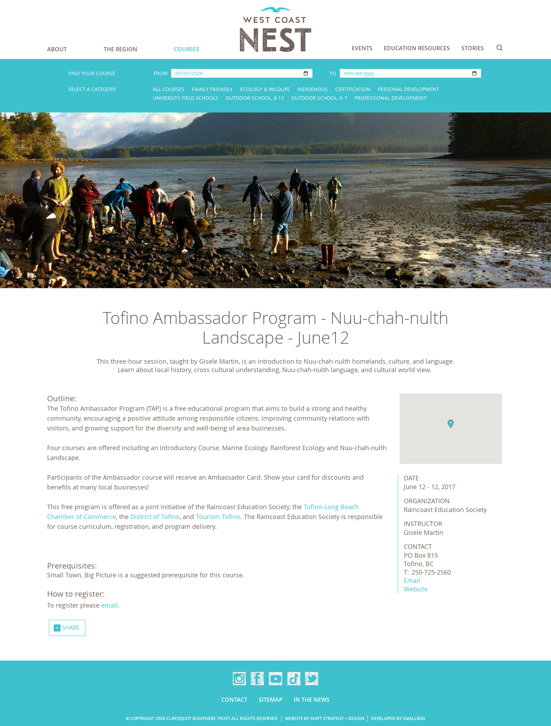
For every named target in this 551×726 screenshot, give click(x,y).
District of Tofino (155, 516)
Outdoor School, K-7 (319, 98)
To (333, 73)
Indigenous (312, 89)
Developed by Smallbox (398, 718)
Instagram (239, 678)
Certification (352, 89)
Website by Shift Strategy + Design (324, 718)
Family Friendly (212, 89)
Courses (186, 49)
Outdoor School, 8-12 (255, 98)
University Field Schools (185, 98)
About (57, 49)
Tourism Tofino (218, 516)
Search (499, 48)
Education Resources (417, 48)
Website (416, 589)
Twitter (311, 678)
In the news (312, 700)
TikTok (293, 678)
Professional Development (391, 98)
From (161, 73)
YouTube (275, 678)
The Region (120, 49)
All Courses (168, 89)
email (109, 605)
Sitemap (271, 700)
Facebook (257, 678)
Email (412, 580)
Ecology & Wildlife (265, 89)
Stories (472, 48)
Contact (234, 700)
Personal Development (408, 89)
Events (362, 48)
